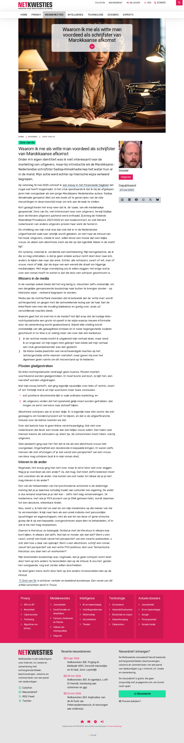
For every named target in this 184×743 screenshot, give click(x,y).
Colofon (100, 2)
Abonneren (142, 694)
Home (24, 15)
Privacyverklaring (114, 726)
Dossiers (113, 15)
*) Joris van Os (27, 580)
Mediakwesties (54, 15)
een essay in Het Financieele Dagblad (86, 185)
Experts (128, 15)
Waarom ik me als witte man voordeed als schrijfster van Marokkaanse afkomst (92, 35)
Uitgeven (126, 177)
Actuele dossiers (149, 598)
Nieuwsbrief (115, 2)
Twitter (24, 700)
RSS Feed (26, 696)
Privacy (36, 15)
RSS (147, 2)
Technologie (95, 15)
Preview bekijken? (130, 701)
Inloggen (133, 2)
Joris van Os (27, 142)
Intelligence (75, 15)
